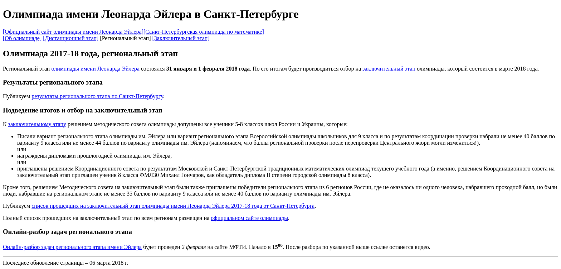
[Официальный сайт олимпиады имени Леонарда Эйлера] (73, 32)
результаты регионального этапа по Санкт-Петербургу (97, 96)
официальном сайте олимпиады (249, 218)
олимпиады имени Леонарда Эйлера (95, 69)
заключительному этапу (37, 124)
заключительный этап (388, 69)
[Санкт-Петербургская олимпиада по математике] (203, 32)
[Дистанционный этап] (70, 38)
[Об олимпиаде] (22, 38)
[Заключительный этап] (180, 38)
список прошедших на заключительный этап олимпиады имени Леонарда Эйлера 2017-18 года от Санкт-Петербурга (172, 206)
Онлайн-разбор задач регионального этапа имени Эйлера (72, 247)
